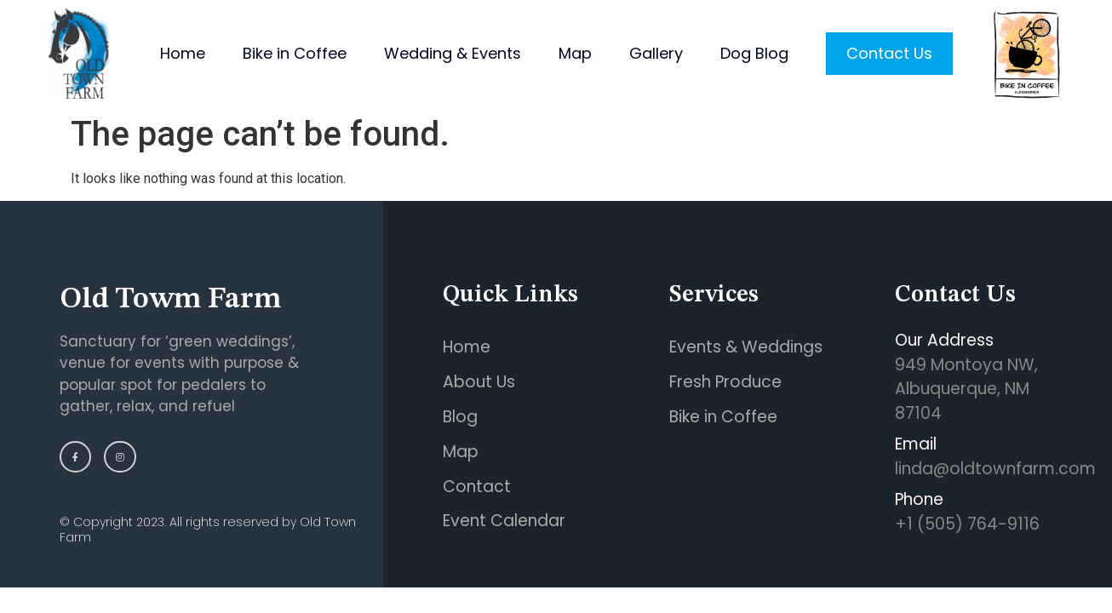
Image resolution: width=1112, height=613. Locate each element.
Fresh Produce (725, 381)
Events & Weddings (746, 346)
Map (575, 53)
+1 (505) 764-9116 (967, 524)
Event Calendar (504, 520)
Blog (460, 416)
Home (182, 53)
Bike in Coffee (295, 53)
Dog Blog (754, 53)
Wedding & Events (452, 53)
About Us (479, 381)
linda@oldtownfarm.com (995, 468)
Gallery (656, 53)
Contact (477, 486)
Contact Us (889, 53)
